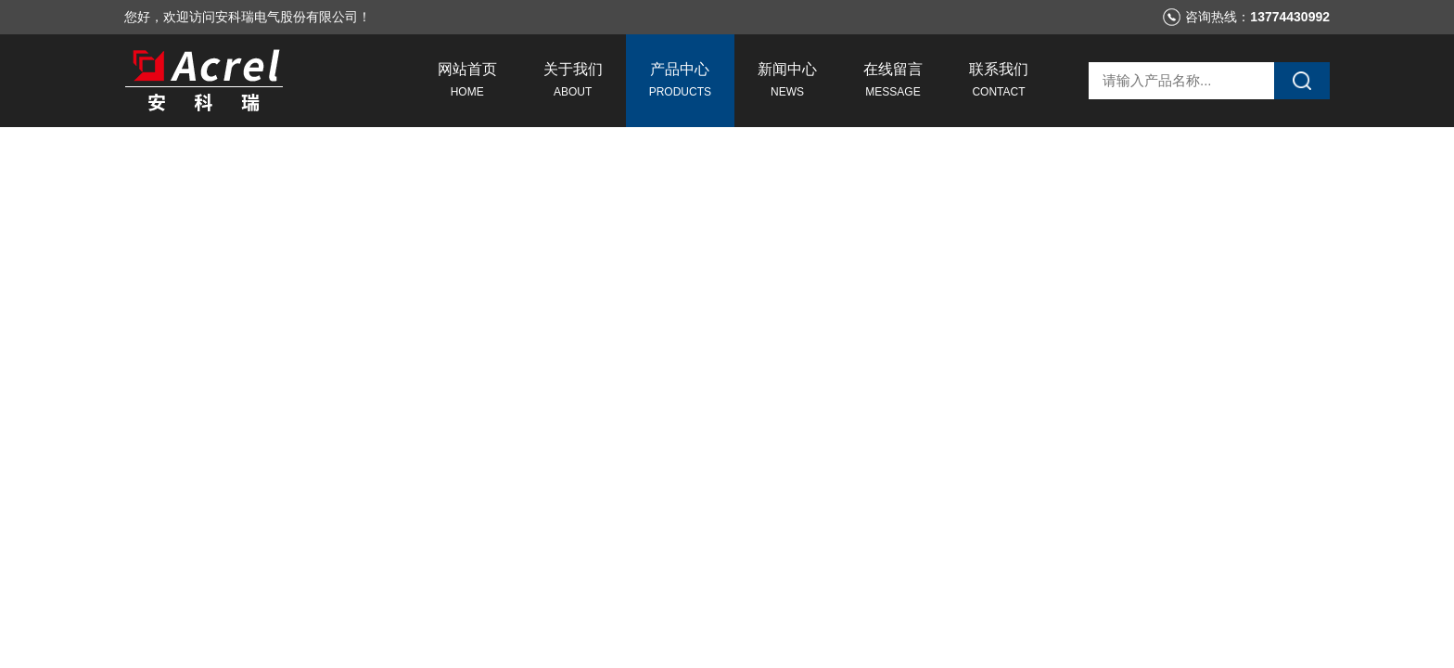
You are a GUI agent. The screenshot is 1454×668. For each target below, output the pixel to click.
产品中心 (680, 82)
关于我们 (573, 82)
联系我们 (998, 82)
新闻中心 (787, 82)
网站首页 (467, 82)
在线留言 (893, 82)
